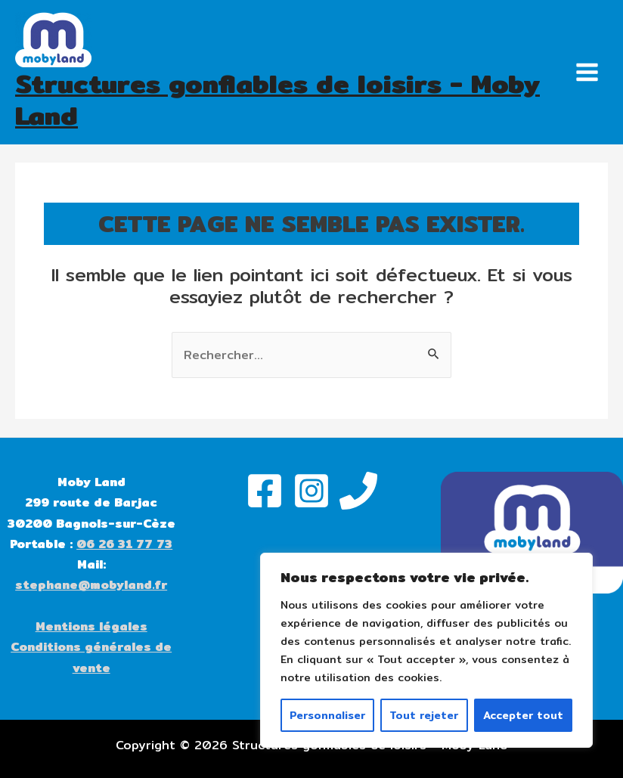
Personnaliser (327, 715)
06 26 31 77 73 (124, 544)
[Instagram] (311, 491)
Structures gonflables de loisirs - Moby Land (277, 99)
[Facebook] (265, 491)
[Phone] (358, 491)
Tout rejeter (423, 715)
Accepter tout (523, 715)
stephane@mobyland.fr (91, 584)
